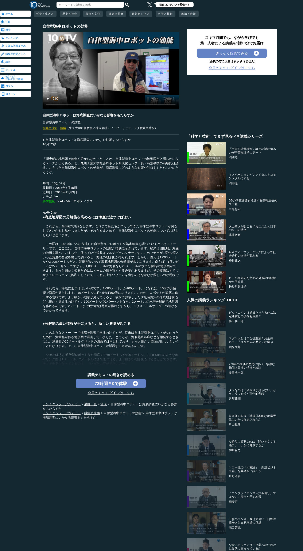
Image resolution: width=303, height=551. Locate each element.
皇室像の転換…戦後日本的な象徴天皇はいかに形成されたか (252, 417)
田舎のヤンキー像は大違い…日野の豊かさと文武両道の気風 (252, 520)
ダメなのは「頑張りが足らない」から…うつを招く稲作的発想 (252, 391)
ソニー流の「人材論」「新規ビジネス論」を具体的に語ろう (252, 469)
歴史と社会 (69, 13)
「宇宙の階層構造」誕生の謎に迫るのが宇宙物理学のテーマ (252, 150)
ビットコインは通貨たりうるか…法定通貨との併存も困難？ (252, 314)
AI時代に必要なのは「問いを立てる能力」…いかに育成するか (252, 443)
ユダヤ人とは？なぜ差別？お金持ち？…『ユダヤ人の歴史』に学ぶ (251, 340)
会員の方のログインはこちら (111, 393)
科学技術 (49, 201)
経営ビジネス (141, 13)
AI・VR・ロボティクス (76, 201)
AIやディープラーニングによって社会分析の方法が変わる (252, 253)
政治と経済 (188, 13)
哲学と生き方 (45, 13)
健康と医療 (116, 13)
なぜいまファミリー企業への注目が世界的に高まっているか (252, 546)
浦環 (63, 128)
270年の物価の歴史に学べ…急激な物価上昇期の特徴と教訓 (252, 365)
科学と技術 (165, 13)
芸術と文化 (93, 13)
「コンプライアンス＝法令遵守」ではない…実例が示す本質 (252, 494)
